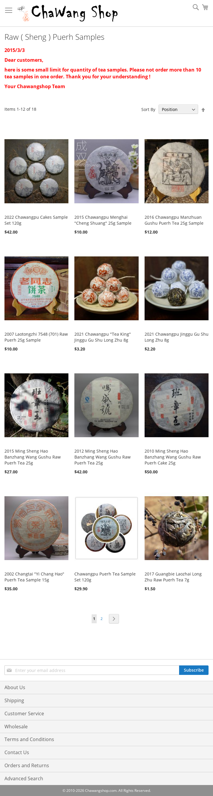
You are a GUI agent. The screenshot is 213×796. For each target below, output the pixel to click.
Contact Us (16, 752)
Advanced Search (23, 778)
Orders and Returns (26, 765)
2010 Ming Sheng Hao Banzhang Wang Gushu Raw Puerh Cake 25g (173, 457)
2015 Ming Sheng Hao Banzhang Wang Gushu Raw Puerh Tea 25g (32, 457)
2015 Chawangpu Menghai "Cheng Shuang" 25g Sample (102, 220)
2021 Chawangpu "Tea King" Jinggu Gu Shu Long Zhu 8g (102, 337)
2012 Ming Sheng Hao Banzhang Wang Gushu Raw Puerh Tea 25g (102, 457)
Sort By (148, 109)
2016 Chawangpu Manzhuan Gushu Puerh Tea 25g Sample (174, 220)
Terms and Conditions (29, 739)
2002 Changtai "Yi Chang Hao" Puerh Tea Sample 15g (34, 577)
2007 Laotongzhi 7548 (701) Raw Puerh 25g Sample (36, 337)
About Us (14, 687)
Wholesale (16, 726)
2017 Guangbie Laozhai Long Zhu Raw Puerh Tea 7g (173, 577)
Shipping (14, 700)
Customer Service (24, 713)
